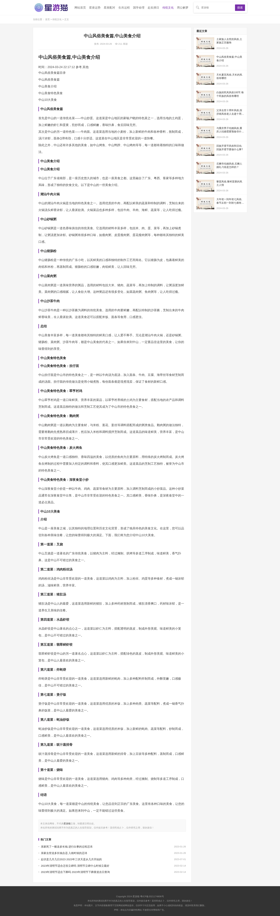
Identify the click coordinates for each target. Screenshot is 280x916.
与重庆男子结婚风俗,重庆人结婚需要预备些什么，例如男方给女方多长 (230, 131)
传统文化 (168, 7)
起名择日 (153, 7)
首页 (48, 19)
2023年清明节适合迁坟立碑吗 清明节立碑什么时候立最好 (75, 865)
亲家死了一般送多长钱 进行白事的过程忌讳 (66, 846)
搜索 (240, 7)
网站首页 (80, 7)
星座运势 (95, 7)
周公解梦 (182, 7)
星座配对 (109, 7)
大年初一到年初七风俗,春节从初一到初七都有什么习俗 (230, 203)
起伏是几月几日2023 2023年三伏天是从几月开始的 (71, 859)
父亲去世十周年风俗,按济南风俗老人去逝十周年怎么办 (230, 114)
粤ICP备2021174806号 (152, 896)
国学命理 (138, 7)
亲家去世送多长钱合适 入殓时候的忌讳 (64, 853)
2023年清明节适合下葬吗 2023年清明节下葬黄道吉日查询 (75, 871)
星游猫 (67, 823)
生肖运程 (124, 7)
